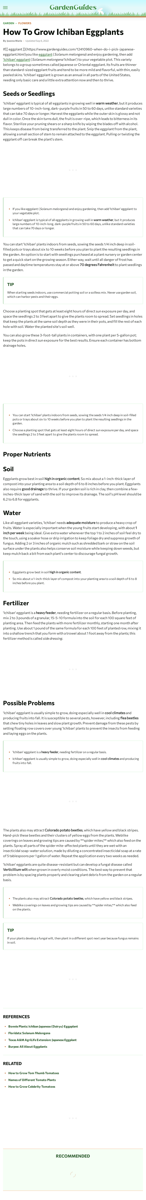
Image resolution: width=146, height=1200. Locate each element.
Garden (8, 23)
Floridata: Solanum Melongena (29, 1033)
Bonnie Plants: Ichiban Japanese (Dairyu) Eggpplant (43, 1026)
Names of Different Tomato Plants (32, 1080)
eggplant (45, 54)
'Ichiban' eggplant (16, 59)
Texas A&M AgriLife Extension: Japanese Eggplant (42, 1040)
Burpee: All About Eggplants (27, 1046)
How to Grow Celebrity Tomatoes (31, 1086)
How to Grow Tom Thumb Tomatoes (33, 1073)
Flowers (24, 23)
